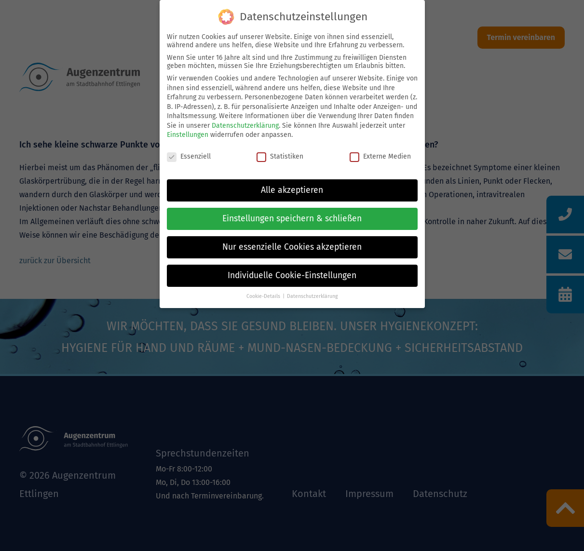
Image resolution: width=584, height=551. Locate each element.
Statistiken (280, 156)
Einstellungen (187, 135)
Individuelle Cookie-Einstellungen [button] (292, 275)
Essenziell (189, 156)
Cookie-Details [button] (263, 296)
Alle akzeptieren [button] (292, 190)
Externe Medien (380, 156)
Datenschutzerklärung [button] (312, 296)
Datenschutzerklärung (245, 125)
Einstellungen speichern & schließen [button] (292, 219)
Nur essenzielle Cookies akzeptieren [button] (292, 247)
